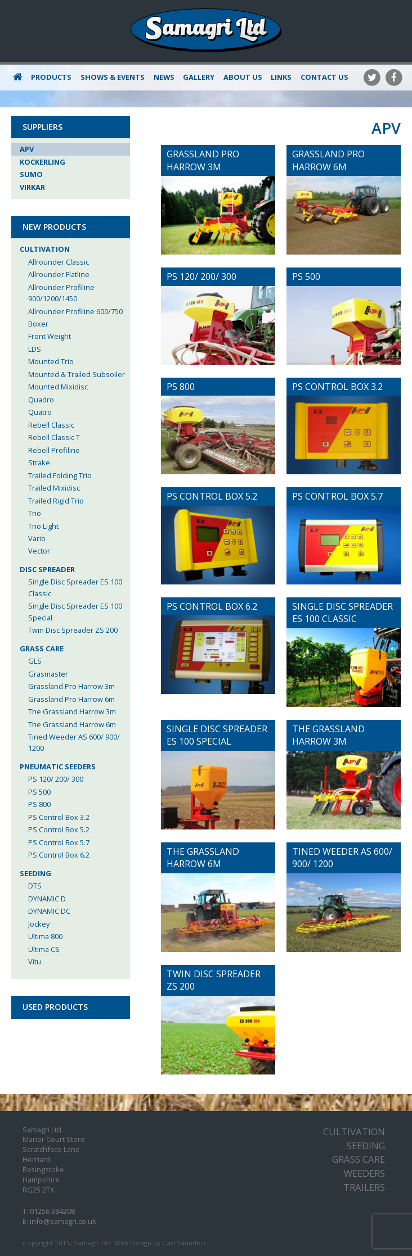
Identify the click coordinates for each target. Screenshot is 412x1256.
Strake (39, 462)
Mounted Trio (51, 361)
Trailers (364, 1187)
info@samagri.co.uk (63, 1221)
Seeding (35, 873)
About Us (242, 77)
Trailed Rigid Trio (56, 501)
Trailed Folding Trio (60, 475)
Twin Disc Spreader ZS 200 (73, 630)
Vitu (34, 961)
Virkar (32, 187)
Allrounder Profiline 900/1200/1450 (61, 292)
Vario (37, 538)
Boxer (38, 324)
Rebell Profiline (54, 450)
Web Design (132, 1243)
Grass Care (42, 648)
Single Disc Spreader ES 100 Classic (75, 587)
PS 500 (39, 792)
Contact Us (324, 77)
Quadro (41, 400)
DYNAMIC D (47, 899)
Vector (39, 551)
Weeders (364, 1173)
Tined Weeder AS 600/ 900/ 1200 (74, 742)
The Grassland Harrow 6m (72, 724)
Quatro (40, 412)
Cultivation (45, 249)
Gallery (198, 77)
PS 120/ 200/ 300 (55, 779)
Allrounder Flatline (58, 274)
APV (27, 149)
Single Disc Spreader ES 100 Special (75, 611)
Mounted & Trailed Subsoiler (76, 374)
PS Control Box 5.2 (58, 829)
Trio (34, 513)
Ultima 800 (45, 936)
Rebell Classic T (54, 437)
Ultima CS (44, 949)
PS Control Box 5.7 (58, 842)
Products (51, 77)
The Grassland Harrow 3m (72, 711)
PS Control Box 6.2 (58, 855)
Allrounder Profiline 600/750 (75, 311)
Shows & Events (112, 77)
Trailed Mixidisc (54, 488)
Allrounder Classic (58, 262)
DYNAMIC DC (49, 911)
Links (281, 77)
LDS (34, 349)
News (164, 77)
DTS (35, 886)
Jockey (39, 924)
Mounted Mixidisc (58, 387)
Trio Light (43, 526)
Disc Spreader (47, 569)
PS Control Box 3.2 (58, 817)
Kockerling (42, 162)
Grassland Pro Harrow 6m (71, 699)
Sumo (31, 174)
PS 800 (39, 804)
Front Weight (49, 336)
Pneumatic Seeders (58, 766)
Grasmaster (48, 674)
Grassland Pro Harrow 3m (71, 686)
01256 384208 (52, 1211)
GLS (35, 661)
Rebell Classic (51, 425)
